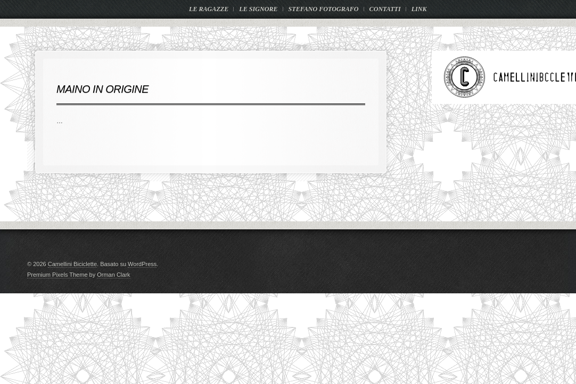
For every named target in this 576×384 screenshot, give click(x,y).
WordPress (142, 264)
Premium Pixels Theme (57, 274)
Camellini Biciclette (72, 264)
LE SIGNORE (258, 9)
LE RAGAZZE (208, 9)
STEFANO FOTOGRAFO (324, 9)
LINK (419, 9)
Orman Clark (113, 274)
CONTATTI (385, 9)
